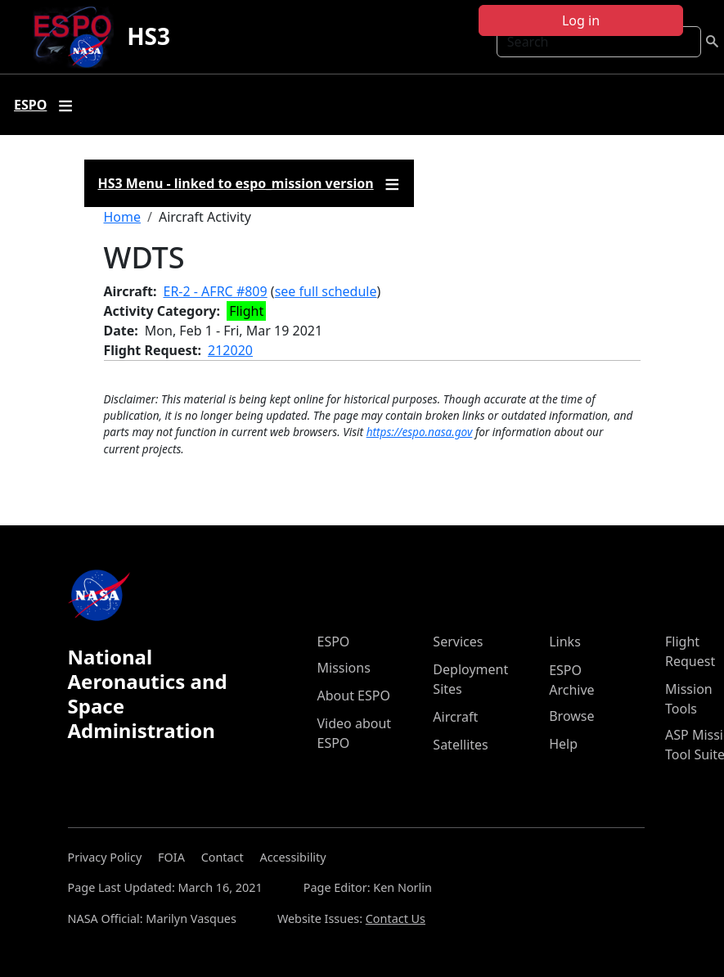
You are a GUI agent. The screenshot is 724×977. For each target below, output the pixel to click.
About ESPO (353, 696)
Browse (571, 716)
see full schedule (326, 291)
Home (123, 217)
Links (565, 642)
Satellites (460, 745)
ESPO (333, 642)
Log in (581, 20)
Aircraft (455, 717)
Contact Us (395, 918)
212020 (230, 350)
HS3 (148, 36)
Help (563, 744)
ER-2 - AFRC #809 (216, 291)
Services (458, 642)
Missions (344, 668)
